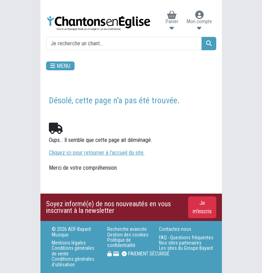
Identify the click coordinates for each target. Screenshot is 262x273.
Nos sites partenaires (180, 243)
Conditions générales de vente (73, 251)
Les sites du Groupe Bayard (186, 248)
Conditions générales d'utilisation (73, 261)
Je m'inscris (202, 207)
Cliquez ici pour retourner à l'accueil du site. (97, 152)
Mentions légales (69, 243)
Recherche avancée (127, 229)
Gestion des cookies (127, 235)
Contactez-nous (175, 229)
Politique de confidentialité (121, 243)
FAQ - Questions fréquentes (186, 237)
